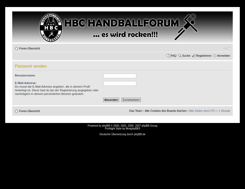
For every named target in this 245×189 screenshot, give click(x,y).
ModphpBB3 (133, 128)
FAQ (173, 55)
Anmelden (223, 55)
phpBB (106, 125)
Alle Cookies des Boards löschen (166, 110)
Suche (186, 55)
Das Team (135, 110)
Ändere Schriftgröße (226, 47)
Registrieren (203, 55)
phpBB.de (139, 134)
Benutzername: (25, 75)
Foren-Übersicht (29, 48)
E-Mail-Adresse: (25, 82)
